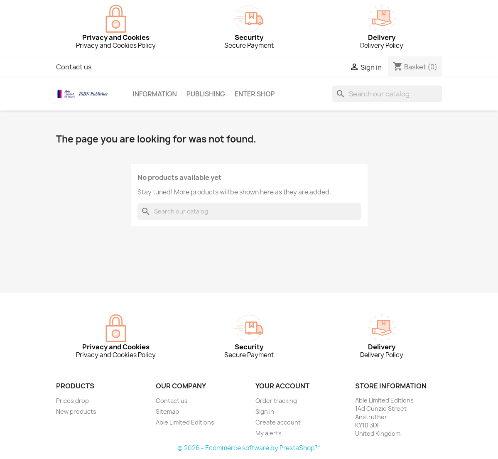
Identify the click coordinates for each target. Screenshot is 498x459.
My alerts (268, 433)
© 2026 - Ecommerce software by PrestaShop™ (249, 448)
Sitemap (167, 411)
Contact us (74, 66)
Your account (282, 385)
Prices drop (72, 401)
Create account (278, 422)
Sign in (264, 411)
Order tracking (276, 401)
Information (154, 93)
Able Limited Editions (185, 422)
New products (76, 411)
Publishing (205, 93)
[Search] (387, 94)
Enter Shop (255, 93)
